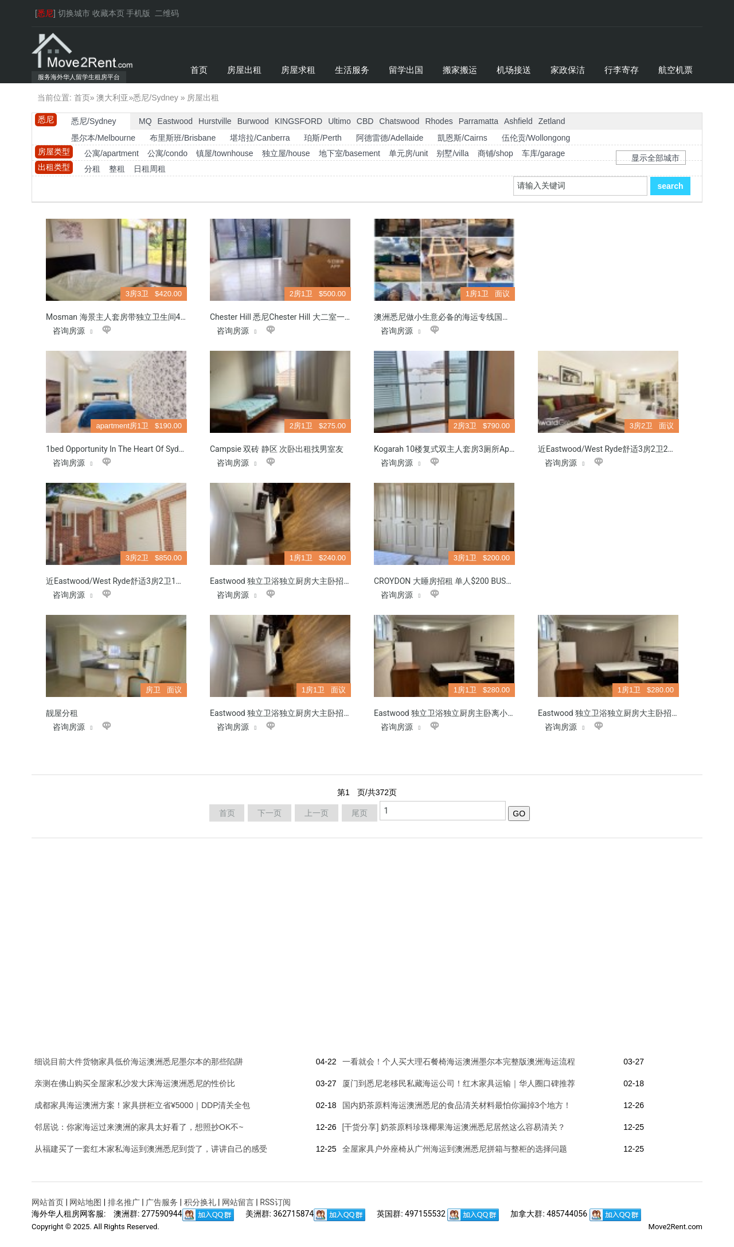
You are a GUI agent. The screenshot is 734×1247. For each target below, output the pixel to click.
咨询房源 (74, 330)
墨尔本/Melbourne (103, 137)
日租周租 (150, 168)
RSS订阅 (275, 1202)
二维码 (167, 13)
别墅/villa (452, 153)
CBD (365, 121)
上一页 (316, 813)
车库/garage (543, 153)
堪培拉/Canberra (260, 137)
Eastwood (175, 121)
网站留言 (238, 1202)
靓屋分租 (62, 713)
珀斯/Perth (322, 137)
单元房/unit (408, 153)
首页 (82, 97)
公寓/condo (167, 153)
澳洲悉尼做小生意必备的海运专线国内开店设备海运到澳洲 (478, 317)
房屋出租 (203, 97)
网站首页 (48, 1202)
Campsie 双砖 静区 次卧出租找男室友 (276, 449)
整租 (117, 168)
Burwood (253, 121)
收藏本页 (108, 13)
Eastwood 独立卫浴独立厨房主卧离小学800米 (455, 713)
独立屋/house (286, 153)
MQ (145, 121)
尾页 (359, 813)
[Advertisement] (609, 290)
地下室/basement (349, 153)
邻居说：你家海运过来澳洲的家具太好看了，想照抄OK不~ (138, 1127)
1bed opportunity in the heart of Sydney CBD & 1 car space (153, 449)
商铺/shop (495, 153)
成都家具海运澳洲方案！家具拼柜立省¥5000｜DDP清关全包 (142, 1105)
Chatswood (399, 121)
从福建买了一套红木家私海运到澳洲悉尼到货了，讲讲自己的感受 (150, 1148)
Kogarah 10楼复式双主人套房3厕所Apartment (455, 449)
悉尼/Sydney (155, 97)
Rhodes (438, 121)
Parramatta (478, 121)
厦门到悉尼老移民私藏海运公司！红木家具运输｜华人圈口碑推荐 (458, 1083)
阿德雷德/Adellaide (390, 137)
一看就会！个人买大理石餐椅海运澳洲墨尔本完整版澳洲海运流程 (458, 1061)
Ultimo (339, 121)
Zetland (551, 121)
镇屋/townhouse (224, 153)
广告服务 (162, 1202)
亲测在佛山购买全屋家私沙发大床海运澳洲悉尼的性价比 (134, 1083)
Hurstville (215, 121)
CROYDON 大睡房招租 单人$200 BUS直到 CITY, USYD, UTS (477, 581)
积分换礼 (200, 1202)
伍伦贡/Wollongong (536, 137)
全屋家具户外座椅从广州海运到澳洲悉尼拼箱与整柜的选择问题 (454, 1148)
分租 (92, 168)
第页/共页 (367, 792)
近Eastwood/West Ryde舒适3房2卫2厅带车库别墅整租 (635, 449)
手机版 (138, 13)
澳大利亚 (112, 97)
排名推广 (124, 1202)
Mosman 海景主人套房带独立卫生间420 (117, 317)
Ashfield (518, 121)
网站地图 (85, 1202)
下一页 (269, 813)
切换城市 (74, 13)
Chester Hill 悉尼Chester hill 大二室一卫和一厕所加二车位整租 (321, 317)
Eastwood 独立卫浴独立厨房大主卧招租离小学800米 (303, 581)
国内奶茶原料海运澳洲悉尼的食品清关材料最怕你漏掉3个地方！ (457, 1105)
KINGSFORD (298, 121)
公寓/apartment (111, 153)
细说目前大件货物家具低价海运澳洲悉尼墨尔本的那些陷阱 (138, 1061)
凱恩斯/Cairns (462, 137)
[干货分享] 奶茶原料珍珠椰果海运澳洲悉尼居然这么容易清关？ (454, 1127)
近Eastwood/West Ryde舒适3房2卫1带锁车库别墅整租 (143, 581)
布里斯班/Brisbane (183, 137)
